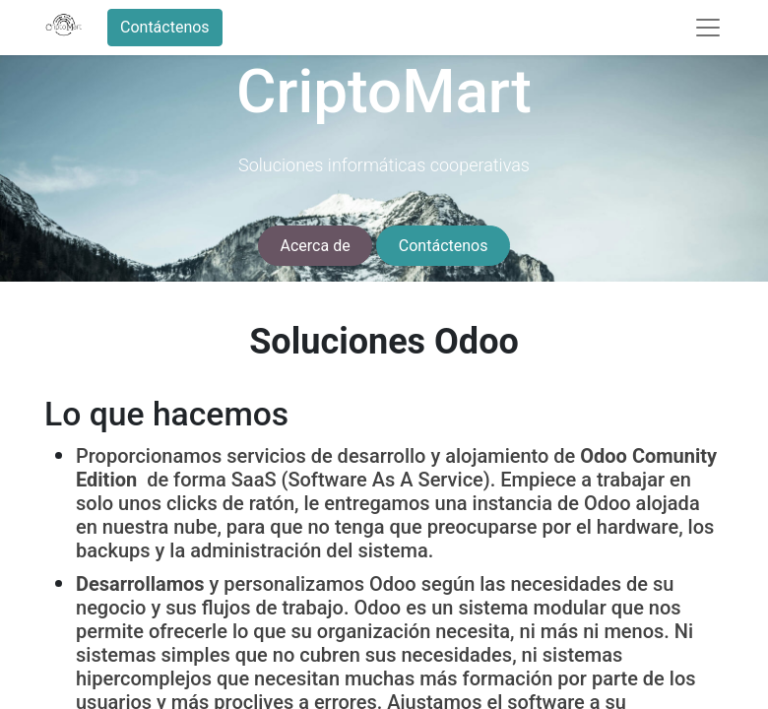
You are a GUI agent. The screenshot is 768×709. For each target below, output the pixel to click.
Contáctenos (165, 27)
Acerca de (316, 245)
